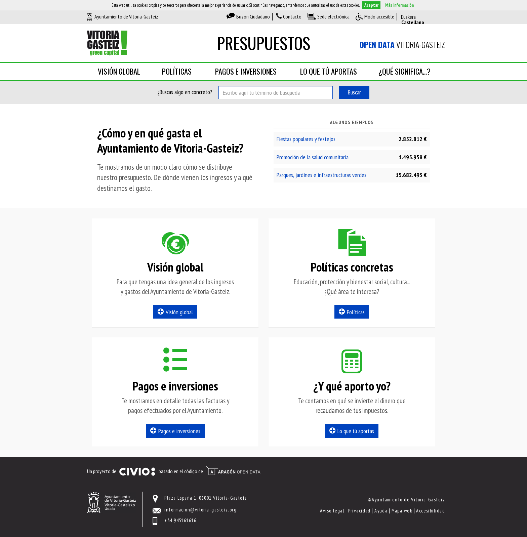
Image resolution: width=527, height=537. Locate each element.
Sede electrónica (333, 16)
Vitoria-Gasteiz (402, 44)
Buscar (354, 92)
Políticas (177, 71)
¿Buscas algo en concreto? (185, 92)
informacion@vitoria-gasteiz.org (200, 509)
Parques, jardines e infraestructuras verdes (321, 175)
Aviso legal (332, 510)
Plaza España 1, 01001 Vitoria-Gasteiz (205, 498)
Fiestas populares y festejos (306, 139)
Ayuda (381, 510)
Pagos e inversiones (246, 71)
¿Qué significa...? (404, 71)
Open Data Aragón (233, 471)
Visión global (119, 71)
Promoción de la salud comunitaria (313, 157)
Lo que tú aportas (328, 71)
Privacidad (359, 510)
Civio (137, 472)
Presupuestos (263, 43)
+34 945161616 (180, 520)
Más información (399, 5)
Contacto (292, 16)
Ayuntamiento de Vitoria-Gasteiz (126, 16)
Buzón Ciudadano (253, 16)
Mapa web (402, 510)
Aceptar (371, 5)
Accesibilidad (430, 510)
